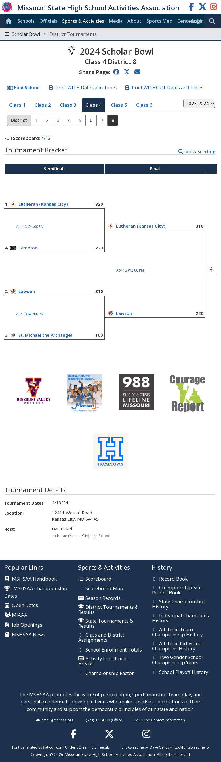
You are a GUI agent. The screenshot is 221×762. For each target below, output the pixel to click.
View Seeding (201, 151)
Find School (27, 87)
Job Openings (27, 625)
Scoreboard (98, 579)
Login (198, 21)
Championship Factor (109, 673)
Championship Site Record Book (177, 590)
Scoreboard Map (104, 589)
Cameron (27, 248)
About (134, 21)
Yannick (89, 747)
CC (78, 747)
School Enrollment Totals (113, 650)
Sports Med (159, 21)
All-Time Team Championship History (177, 632)
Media (116, 21)
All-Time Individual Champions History (177, 646)
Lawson (26, 291)
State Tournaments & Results (105, 623)
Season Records (103, 598)
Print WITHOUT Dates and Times (167, 87)
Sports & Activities (83, 21)
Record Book (173, 579)
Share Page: (94, 71)
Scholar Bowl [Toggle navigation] (51, 34)
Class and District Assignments (101, 637)
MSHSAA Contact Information (160, 719)
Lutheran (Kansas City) (43, 204)
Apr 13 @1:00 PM (30, 226)
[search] (213, 21)
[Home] (10, 21)
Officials (48, 21)
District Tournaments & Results (108, 609)
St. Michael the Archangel (45, 335)
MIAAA (19, 615)
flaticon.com (53, 747)
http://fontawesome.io (190, 747)
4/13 (46, 138)
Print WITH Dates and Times (86, 87)
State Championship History (178, 604)
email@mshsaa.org (57, 720)
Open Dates (25, 605)
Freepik (103, 747)
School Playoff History (183, 672)
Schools (26, 21)
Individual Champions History (180, 618)
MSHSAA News (28, 635)
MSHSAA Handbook (34, 579)
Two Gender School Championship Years (177, 660)
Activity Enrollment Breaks (103, 661)
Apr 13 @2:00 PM (130, 270)
